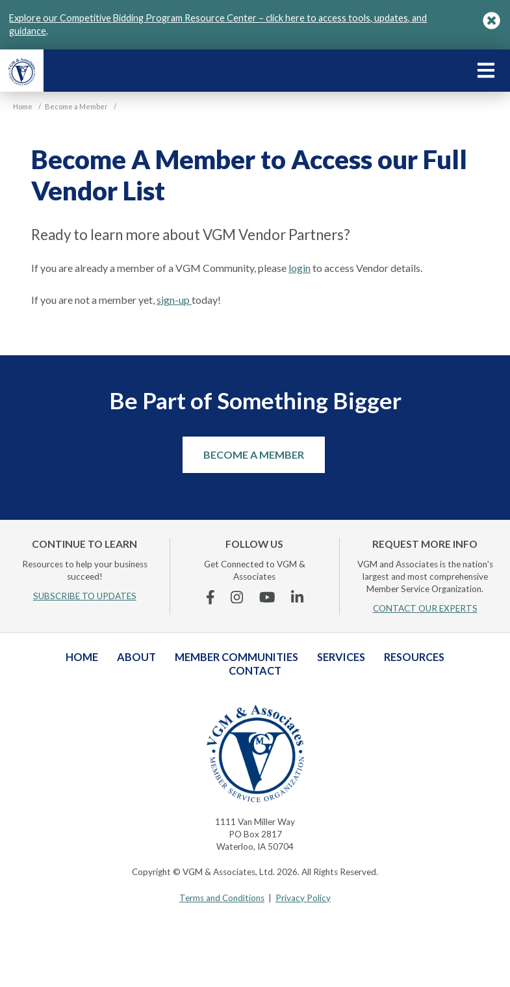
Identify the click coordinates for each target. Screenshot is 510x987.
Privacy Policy (303, 898)
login (299, 268)
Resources (414, 657)
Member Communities (236, 657)
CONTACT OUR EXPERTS (425, 608)
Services (341, 657)
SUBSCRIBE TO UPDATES (84, 596)
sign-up (174, 299)
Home (82, 657)
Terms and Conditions (221, 898)
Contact (255, 670)
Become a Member (253, 454)
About (136, 657)
